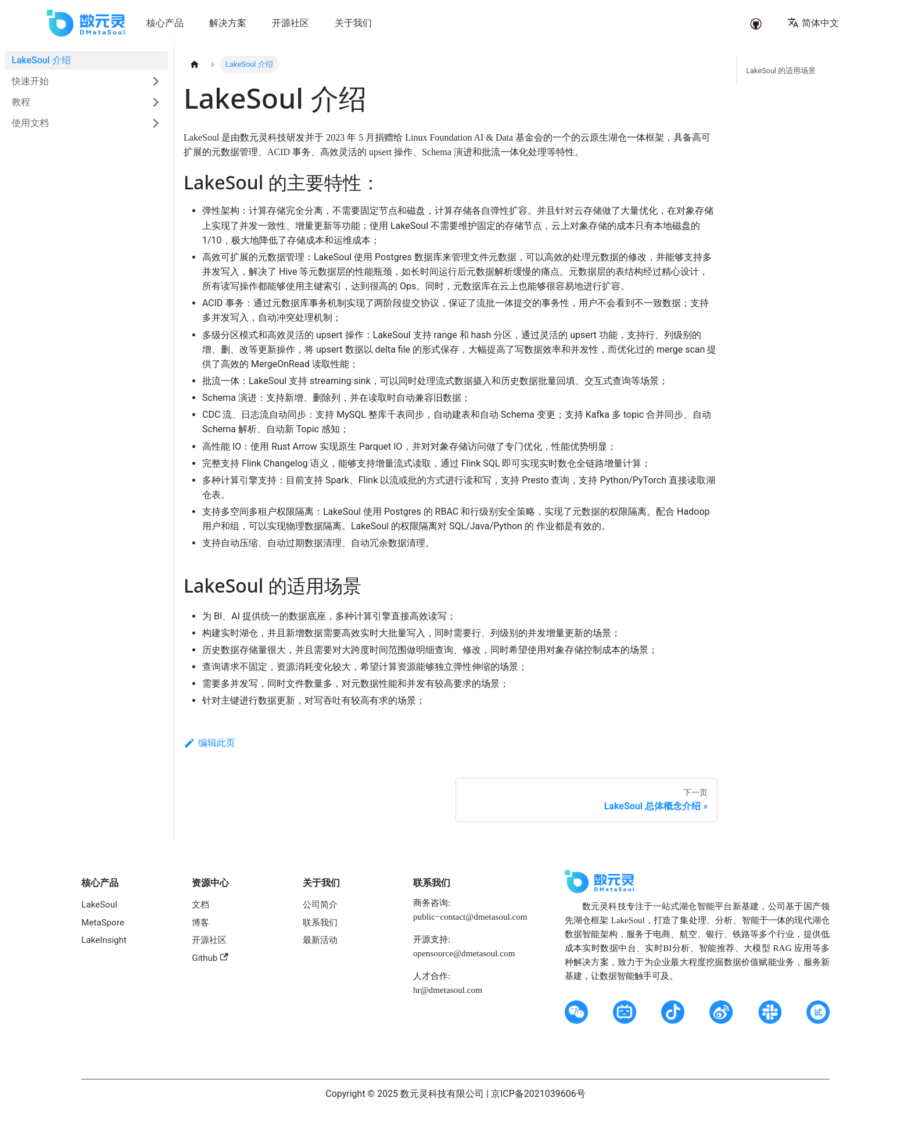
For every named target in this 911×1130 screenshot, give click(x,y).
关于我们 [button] (353, 22)
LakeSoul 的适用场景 (781, 70)
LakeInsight (104, 940)
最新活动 (320, 940)
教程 (21, 101)
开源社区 (209, 940)
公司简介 (320, 904)
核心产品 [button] (165, 22)
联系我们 (320, 922)
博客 (200, 922)
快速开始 (30, 81)
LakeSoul (99, 904)
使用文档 (30, 122)
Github (210, 958)
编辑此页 (209, 742)
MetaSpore (102, 922)
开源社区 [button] (290, 22)
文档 (200, 904)
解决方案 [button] (227, 22)
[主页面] (195, 64)
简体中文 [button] (813, 22)
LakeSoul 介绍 (41, 60)
